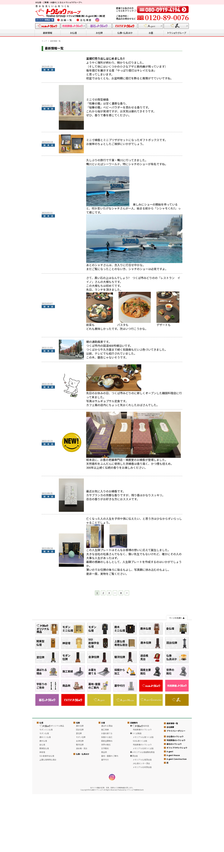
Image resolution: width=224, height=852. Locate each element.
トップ (44, 41)
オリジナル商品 (51, 783)
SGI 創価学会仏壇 (46, 813)
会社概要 (86, 20)
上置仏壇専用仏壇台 (47, 817)
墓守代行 (105, 817)
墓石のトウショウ (174, 801)
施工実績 (105, 787)
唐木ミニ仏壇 (45, 795)
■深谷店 (134, 813)
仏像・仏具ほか (125, 32)
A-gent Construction (177, 816)
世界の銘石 (106, 802)
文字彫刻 (105, 806)
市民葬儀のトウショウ (176, 798)
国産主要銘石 (106, 798)
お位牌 (99, 32)
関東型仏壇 (44, 806)
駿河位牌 (80, 802)
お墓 (151, 32)
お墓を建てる (106, 791)
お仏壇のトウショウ (175, 794)
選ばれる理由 (106, 783)
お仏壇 (73, 32)
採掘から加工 (106, 795)
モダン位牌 (80, 795)
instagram (97, 20)
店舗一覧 (66, 20)
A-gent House (173, 813)
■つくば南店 (135, 791)
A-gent (170, 809)
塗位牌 (79, 791)
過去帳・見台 (81, 806)
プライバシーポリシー (176, 788)
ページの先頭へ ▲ (177, 618)
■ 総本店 (139, 783)
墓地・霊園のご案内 (109, 813)
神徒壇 (42, 810)
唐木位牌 (80, 783)
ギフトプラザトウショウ (177, 805)
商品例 (104, 810)
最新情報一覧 (172, 781)
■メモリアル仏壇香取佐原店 (142, 810)
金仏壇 (42, 802)
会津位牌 (80, 798)
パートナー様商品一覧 (44, 19)
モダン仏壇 (44, 791)
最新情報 (47, 32)
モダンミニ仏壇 (46, 787)
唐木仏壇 (43, 798)
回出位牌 (80, 787)
